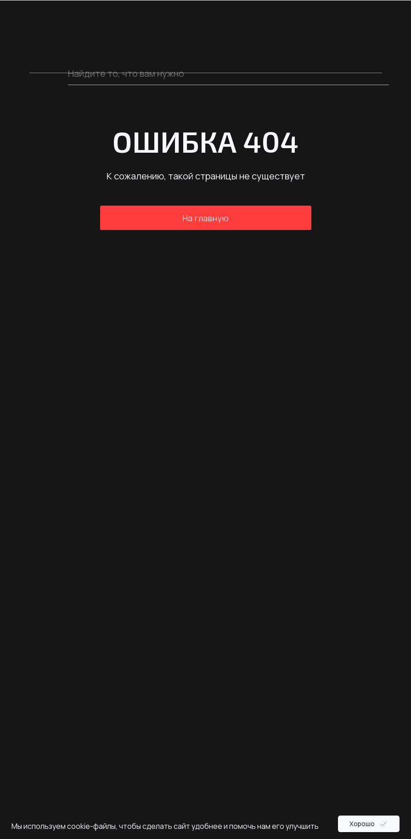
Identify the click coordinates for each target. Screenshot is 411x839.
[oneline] (228, 73)
